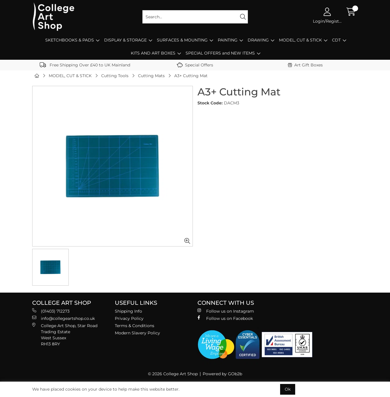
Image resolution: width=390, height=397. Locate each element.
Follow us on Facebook (225, 318)
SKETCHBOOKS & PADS (69, 40)
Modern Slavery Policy (137, 333)
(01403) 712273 (51, 311)
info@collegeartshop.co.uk (63, 318)
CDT (336, 40)
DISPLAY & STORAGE (125, 40)
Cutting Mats (151, 75)
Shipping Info (128, 311)
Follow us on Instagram (225, 311)
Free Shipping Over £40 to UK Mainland (85, 65)
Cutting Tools (114, 75)
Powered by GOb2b (222, 373)
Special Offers (195, 65)
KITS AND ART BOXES (153, 53)
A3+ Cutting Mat (191, 75)
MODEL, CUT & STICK (300, 40)
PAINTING (227, 40)
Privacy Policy (129, 318)
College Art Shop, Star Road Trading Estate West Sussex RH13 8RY (64, 335)
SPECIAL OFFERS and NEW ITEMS (220, 53)
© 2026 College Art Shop (173, 373)
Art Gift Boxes (305, 65)
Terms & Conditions (134, 325)
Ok (288, 389)
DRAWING (258, 40)
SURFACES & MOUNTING (182, 40)
